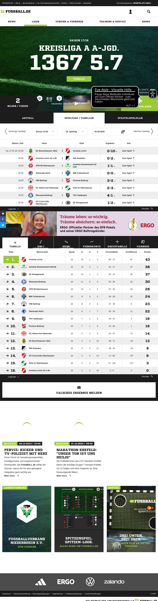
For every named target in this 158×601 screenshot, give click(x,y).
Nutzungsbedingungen (41, 594)
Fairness (143, 243)
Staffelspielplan (130, 118)
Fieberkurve (92, 243)
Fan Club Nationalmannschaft (48, 3)
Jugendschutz (57, 594)
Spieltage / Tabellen (79, 118)
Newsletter (87, 3)
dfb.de (17, 3)
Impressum (6, 594)
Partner (64, 3)
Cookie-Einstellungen (93, 594)
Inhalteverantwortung (74, 594)
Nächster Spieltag (144, 131)
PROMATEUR (7, 3)
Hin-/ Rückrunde (41, 243)
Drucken (147, 208)
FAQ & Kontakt (75, 3)
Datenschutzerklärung (22, 594)
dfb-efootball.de (28, 3)
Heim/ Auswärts (66, 243)
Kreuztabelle (117, 243)
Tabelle (79, 79)
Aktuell (28, 118)
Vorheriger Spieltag (14, 131)
